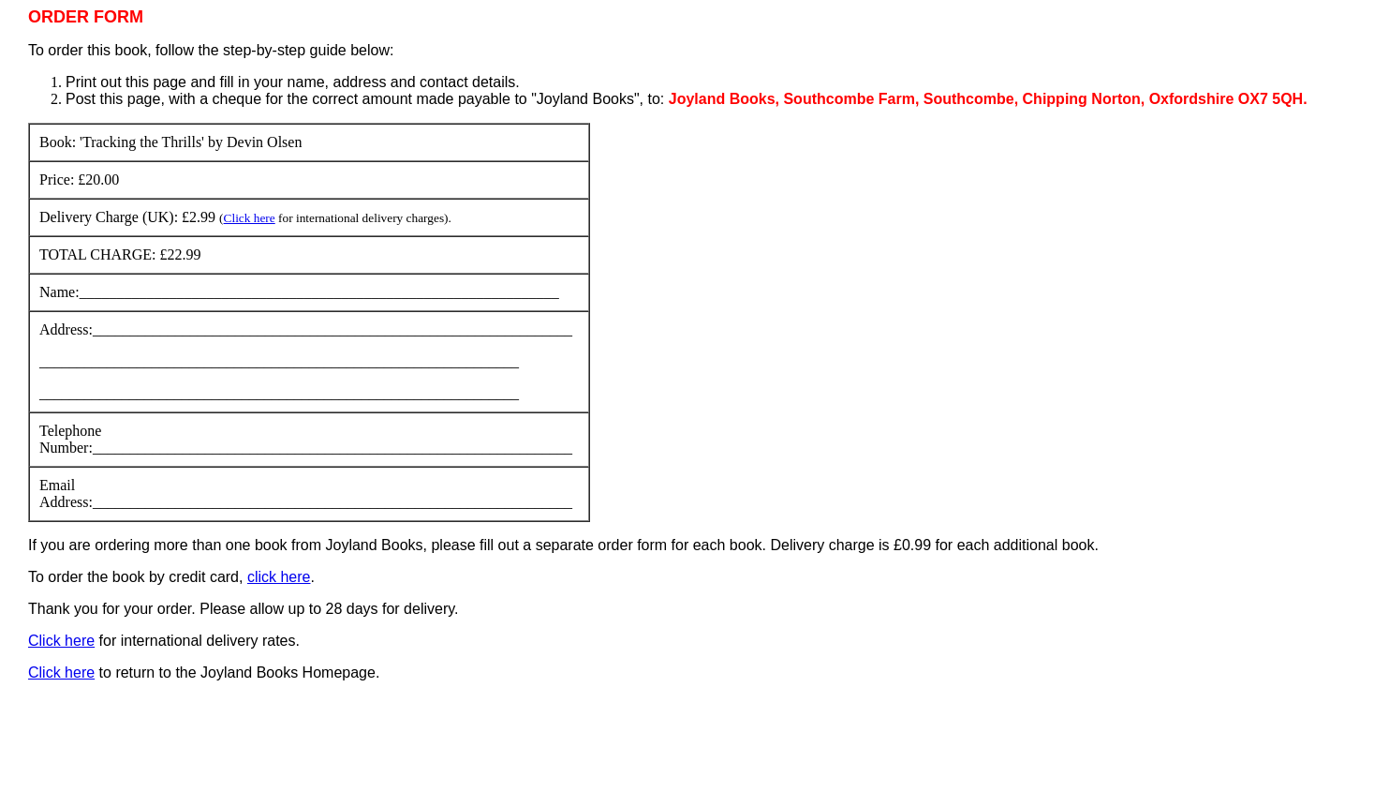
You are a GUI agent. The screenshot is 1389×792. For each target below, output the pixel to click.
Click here (249, 218)
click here (279, 577)
